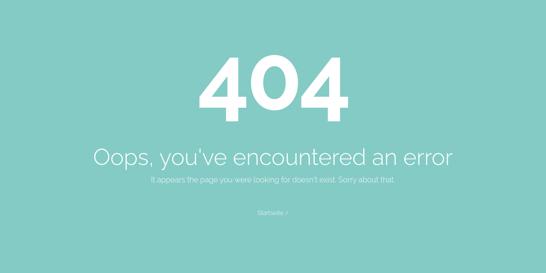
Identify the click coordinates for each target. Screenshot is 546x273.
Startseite (270, 213)
